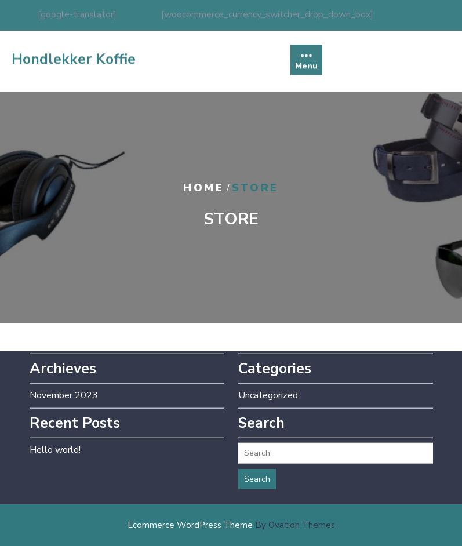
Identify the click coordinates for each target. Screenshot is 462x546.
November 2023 (64, 383)
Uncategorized (268, 383)
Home (203, 188)
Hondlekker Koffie (74, 65)
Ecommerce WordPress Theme (231, 525)
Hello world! (55, 437)
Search (257, 466)
